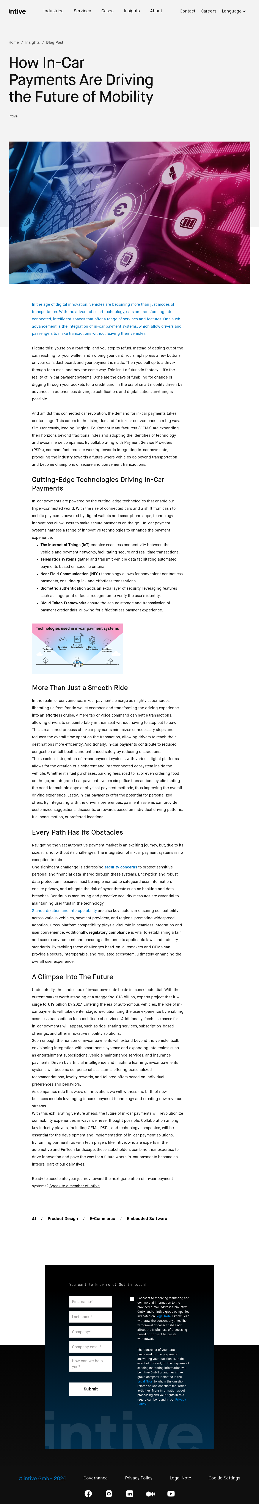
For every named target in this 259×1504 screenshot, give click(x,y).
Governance (95, 1478)
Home (14, 42)
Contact (187, 11)
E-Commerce (102, 1218)
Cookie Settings (224, 1478)
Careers (208, 11)
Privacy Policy (138, 1478)
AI (34, 1218)
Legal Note (163, 1316)
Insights (132, 11)
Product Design (63, 1218)
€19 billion (57, 1004)
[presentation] (162, 1421)
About (156, 11)
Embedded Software (147, 1218)
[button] (236, 11)
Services (82, 11)
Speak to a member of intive (74, 1186)
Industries (53, 11)
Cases (107, 11)
